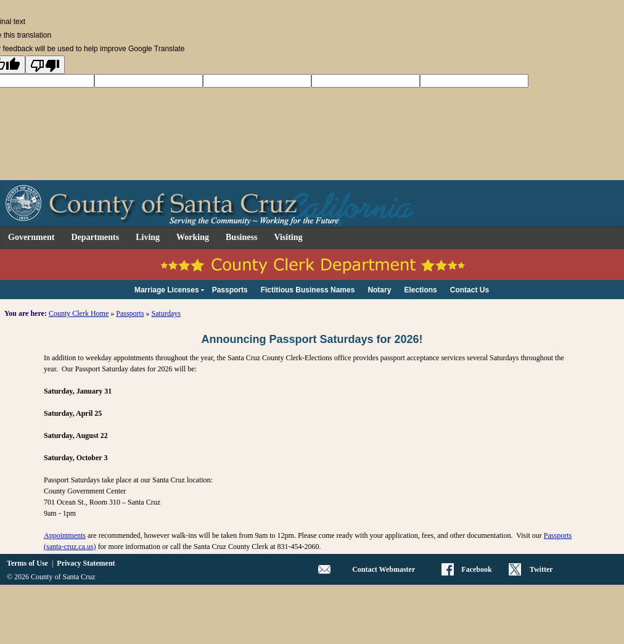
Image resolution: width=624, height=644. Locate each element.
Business (241, 237)
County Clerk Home (79, 313)
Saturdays (166, 313)
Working (192, 237)
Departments (95, 237)
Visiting (288, 237)
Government (31, 237)
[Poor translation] (45, 65)
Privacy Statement (86, 563)
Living (148, 237)
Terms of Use (27, 563)
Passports (130, 313)
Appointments (65, 535)
